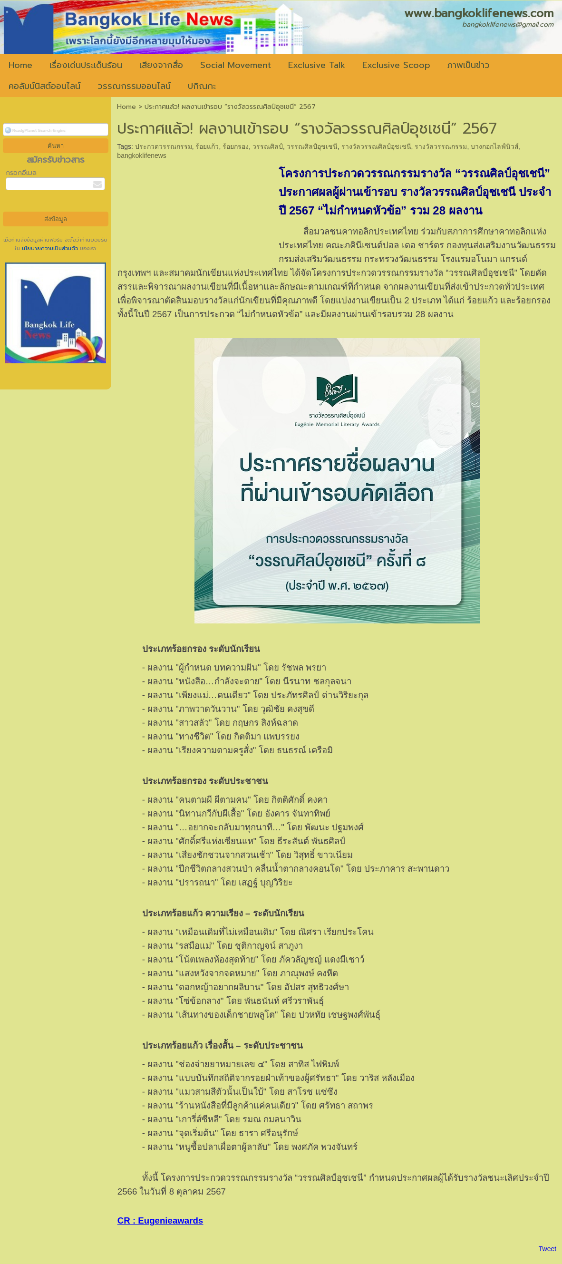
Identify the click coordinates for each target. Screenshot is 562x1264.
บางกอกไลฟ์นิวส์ (495, 146)
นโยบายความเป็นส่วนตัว (50, 248)
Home (126, 107)
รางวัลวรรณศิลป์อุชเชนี (376, 146)
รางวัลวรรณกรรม (441, 146)
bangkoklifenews (141, 155)
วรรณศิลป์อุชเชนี (312, 146)
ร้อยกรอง (236, 146)
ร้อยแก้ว (207, 146)
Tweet (547, 1249)
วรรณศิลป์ (267, 146)
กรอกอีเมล (21, 173)
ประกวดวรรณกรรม (163, 146)
